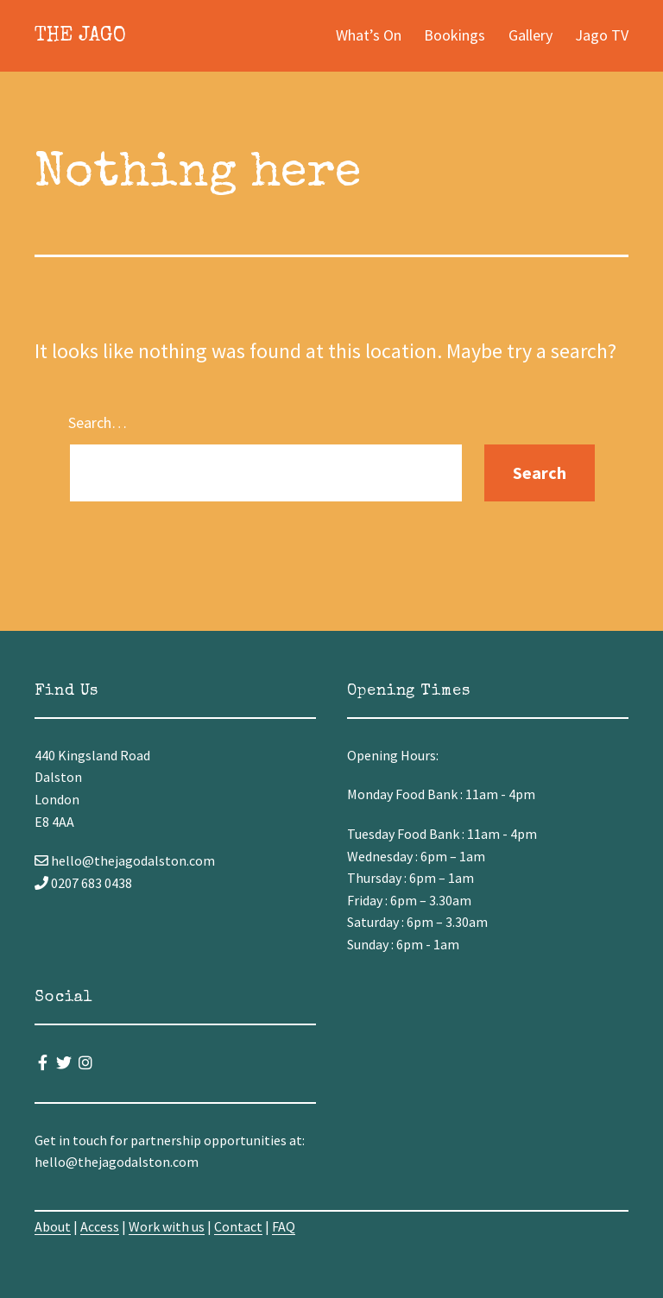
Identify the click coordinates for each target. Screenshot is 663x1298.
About (53, 1226)
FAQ (283, 1226)
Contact (238, 1226)
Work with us (167, 1226)
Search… (97, 422)
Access (99, 1226)
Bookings (454, 35)
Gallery (530, 35)
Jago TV (601, 35)
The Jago (80, 36)
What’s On (368, 35)
